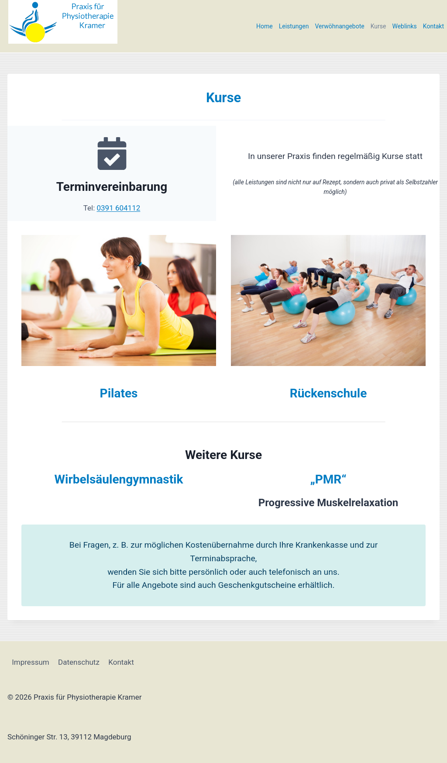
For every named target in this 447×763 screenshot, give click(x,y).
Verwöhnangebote (339, 26)
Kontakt (433, 26)
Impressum (30, 661)
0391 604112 (119, 207)
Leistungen (294, 26)
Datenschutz (79, 661)
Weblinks (404, 26)
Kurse (378, 26)
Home (264, 26)
